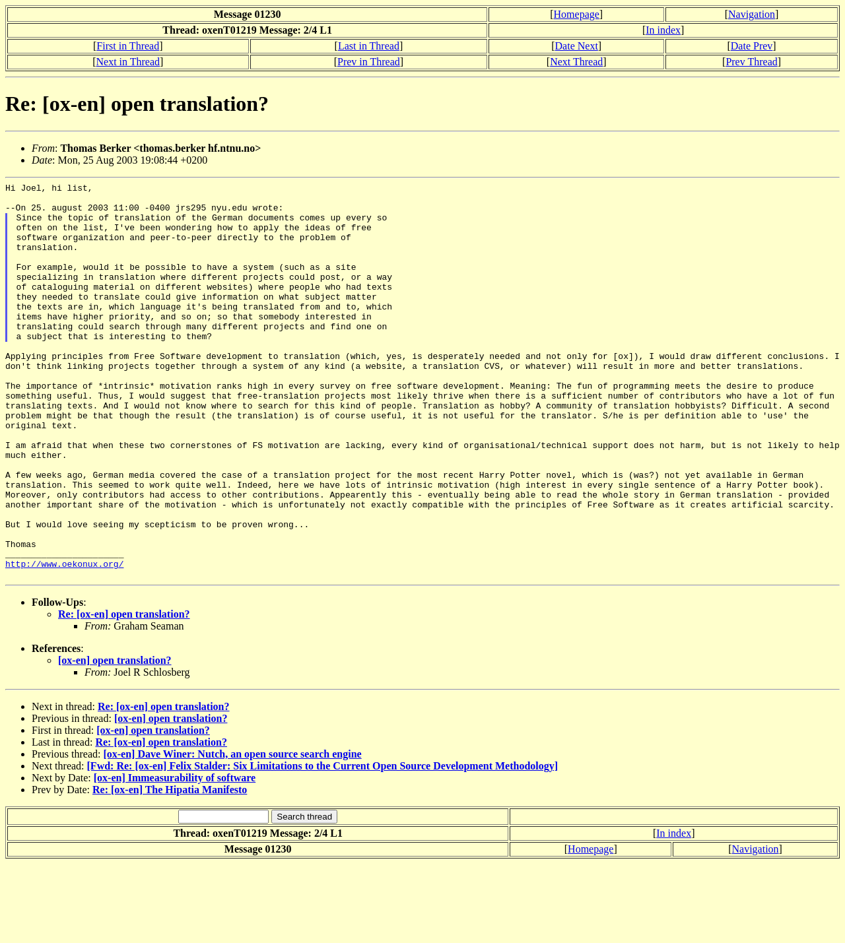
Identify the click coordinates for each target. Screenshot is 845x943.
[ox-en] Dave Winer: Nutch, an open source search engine (232, 833)
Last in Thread (368, 45)
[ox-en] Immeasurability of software (174, 856)
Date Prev (752, 45)
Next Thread (576, 61)
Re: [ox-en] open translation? (124, 693)
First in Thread (127, 45)
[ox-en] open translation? (115, 739)
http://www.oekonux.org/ (64, 641)
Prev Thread (751, 61)
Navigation (751, 14)
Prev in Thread (368, 61)
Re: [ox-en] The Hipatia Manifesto (169, 868)
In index (663, 30)
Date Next (576, 45)
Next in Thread (128, 61)
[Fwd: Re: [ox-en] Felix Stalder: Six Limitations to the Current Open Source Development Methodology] (322, 845)
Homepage (576, 14)
